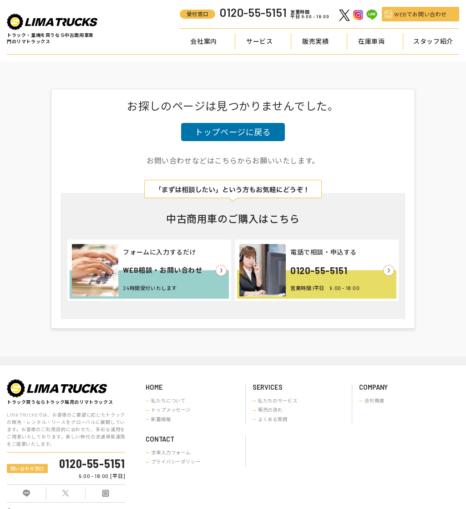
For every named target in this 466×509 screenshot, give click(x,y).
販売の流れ (270, 409)
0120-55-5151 (318, 270)
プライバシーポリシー (176, 461)
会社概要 (375, 400)
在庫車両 (371, 41)
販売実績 (315, 41)
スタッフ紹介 (433, 41)
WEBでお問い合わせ (420, 14)
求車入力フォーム (171, 452)
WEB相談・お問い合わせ (162, 270)
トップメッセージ (171, 409)
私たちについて (168, 400)
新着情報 (161, 419)
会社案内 (203, 41)
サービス (259, 41)
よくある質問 (273, 419)
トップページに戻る (233, 132)
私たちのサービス (278, 400)
